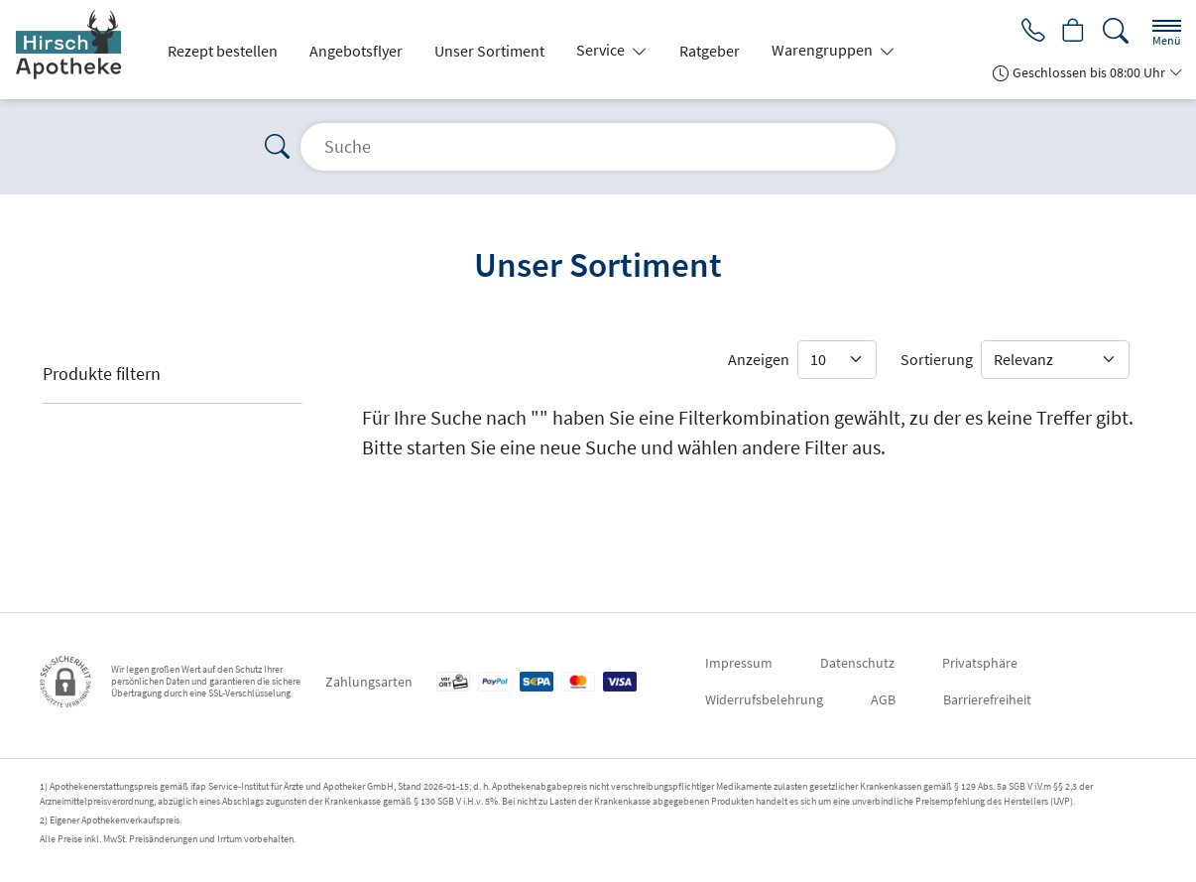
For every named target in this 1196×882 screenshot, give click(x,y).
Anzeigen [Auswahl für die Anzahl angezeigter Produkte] (758, 359)
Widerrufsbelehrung (764, 699)
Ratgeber (709, 51)
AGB (883, 699)
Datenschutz (857, 663)
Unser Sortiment (489, 51)
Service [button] (602, 50)
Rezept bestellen (223, 51)
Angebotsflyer (356, 51)
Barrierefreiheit (987, 699)
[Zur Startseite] (79, 49)
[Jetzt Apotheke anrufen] (1029, 32)
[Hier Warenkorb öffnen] (1072, 32)
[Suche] (1115, 31)
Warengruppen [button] (824, 50)
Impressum (739, 663)
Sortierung (936, 359)
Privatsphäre (979, 663)
